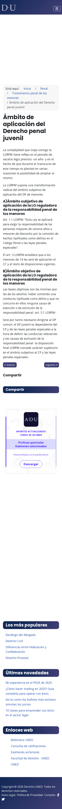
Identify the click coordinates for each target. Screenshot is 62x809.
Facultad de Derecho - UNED (30, 758)
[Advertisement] (31, 48)
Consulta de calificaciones (28, 746)
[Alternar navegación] (57, 8)
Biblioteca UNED (22, 740)
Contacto (49, 795)
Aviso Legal (8, 795)
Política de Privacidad (30, 795)
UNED (15, 764)
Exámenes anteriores (25, 752)
